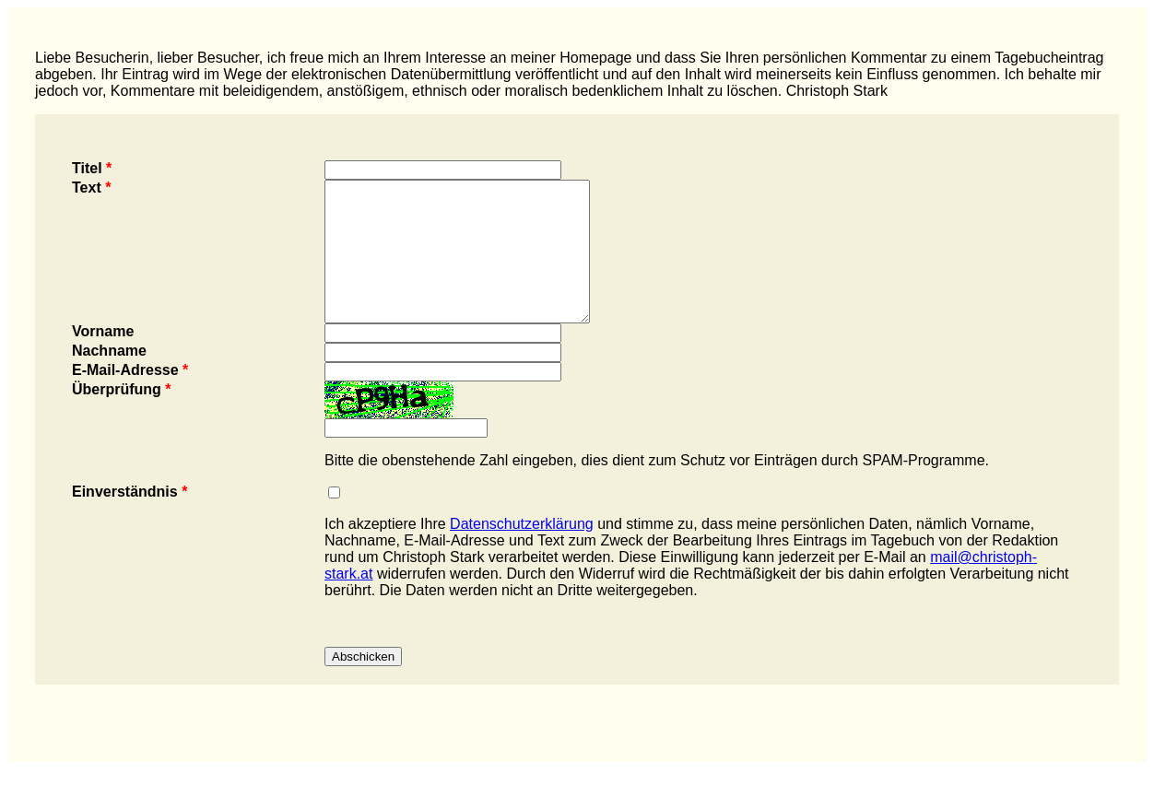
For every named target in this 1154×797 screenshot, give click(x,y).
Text (91, 187)
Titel (92, 168)
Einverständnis (129, 519)
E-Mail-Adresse (130, 397)
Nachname (109, 378)
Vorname (103, 359)
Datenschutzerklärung (522, 551)
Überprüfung (121, 417)
